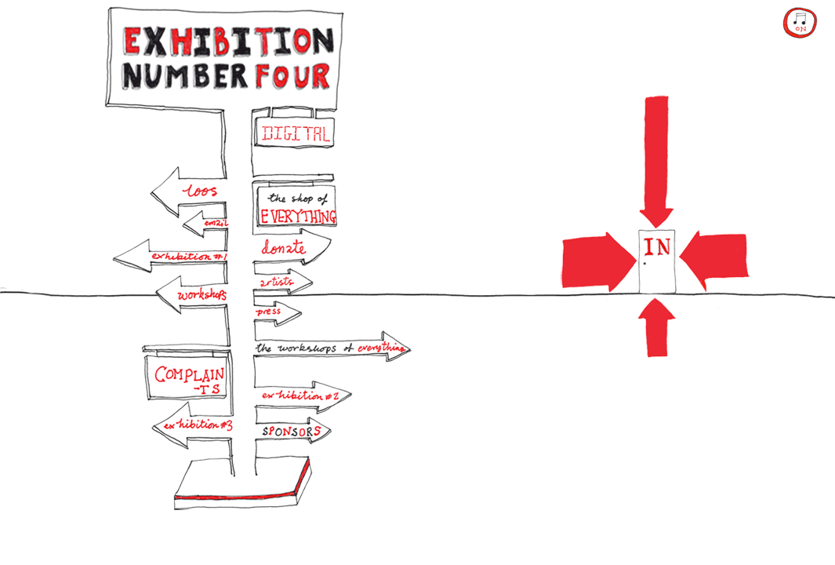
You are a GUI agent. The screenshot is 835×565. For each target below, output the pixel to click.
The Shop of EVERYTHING (296, 206)
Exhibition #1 (170, 255)
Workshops (193, 294)
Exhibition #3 (193, 424)
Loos (189, 191)
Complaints (186, 377)
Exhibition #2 (302, 396)
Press (276, 314)
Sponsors (293, 431)
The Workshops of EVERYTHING (330, 346)
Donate (291, 247)
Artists (282, 283)
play (800, 22)
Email (206, 224)
